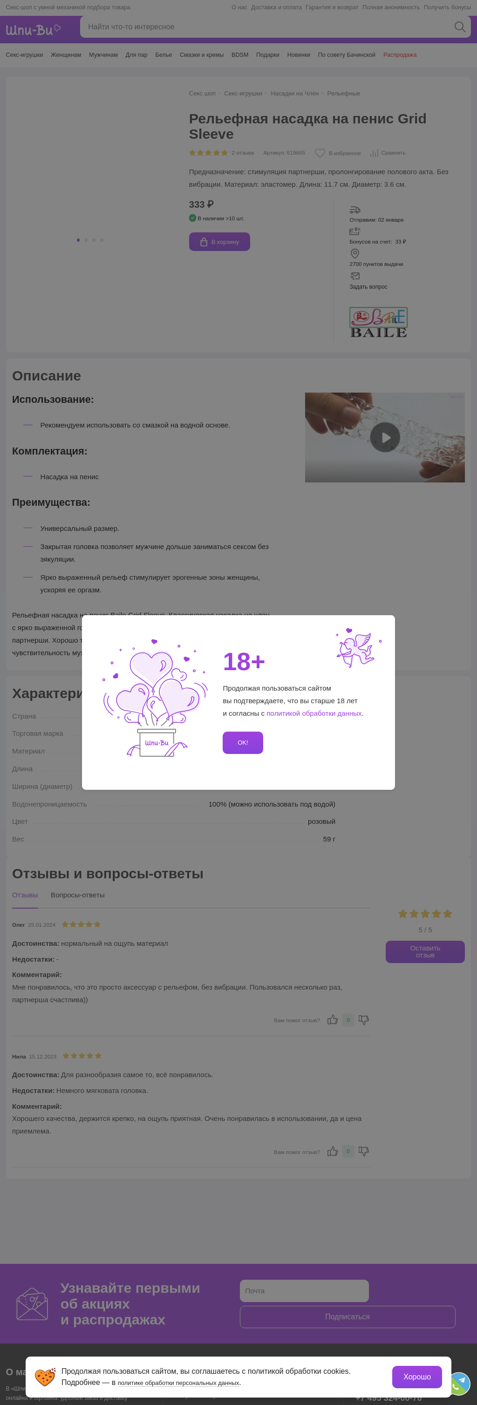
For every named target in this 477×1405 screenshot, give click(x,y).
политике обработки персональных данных (194, 1381)
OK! (241, 743)
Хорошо (415, 1375)
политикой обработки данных (314, 713)
